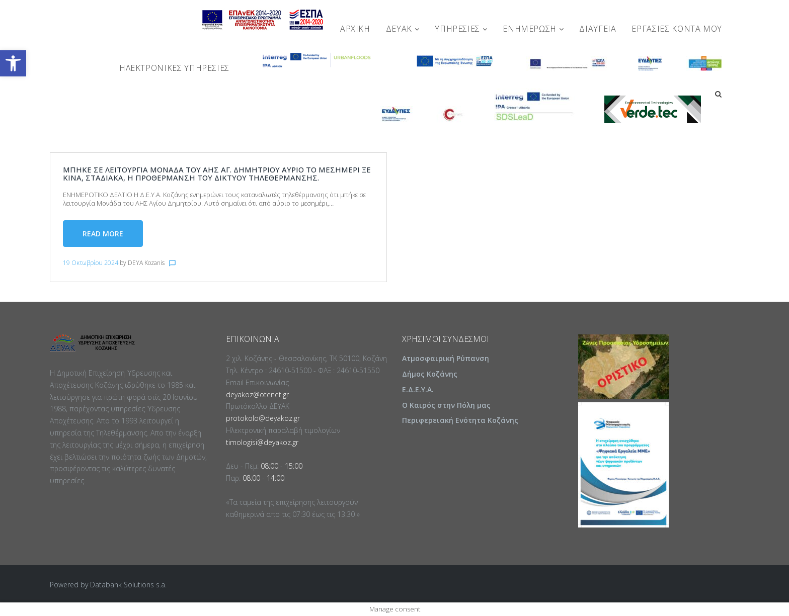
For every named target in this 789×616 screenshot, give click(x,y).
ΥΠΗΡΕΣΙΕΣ (461, 28)
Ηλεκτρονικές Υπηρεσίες (174, 67)
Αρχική (355, 28)
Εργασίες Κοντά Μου (677, 28)
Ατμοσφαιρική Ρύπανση (445, 358)
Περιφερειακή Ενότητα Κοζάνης (460, 420)
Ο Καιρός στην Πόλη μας (446, 405)
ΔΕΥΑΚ (402, 28)
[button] (13, 63)
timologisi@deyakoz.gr (262, 442)
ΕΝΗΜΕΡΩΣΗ (533, 28)
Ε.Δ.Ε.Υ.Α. (418, 389)
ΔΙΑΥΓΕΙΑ (597, 28)
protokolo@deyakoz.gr (263, 418)
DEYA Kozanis (146, 262)
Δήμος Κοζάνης (429, 374)
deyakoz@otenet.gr (257, 394)
